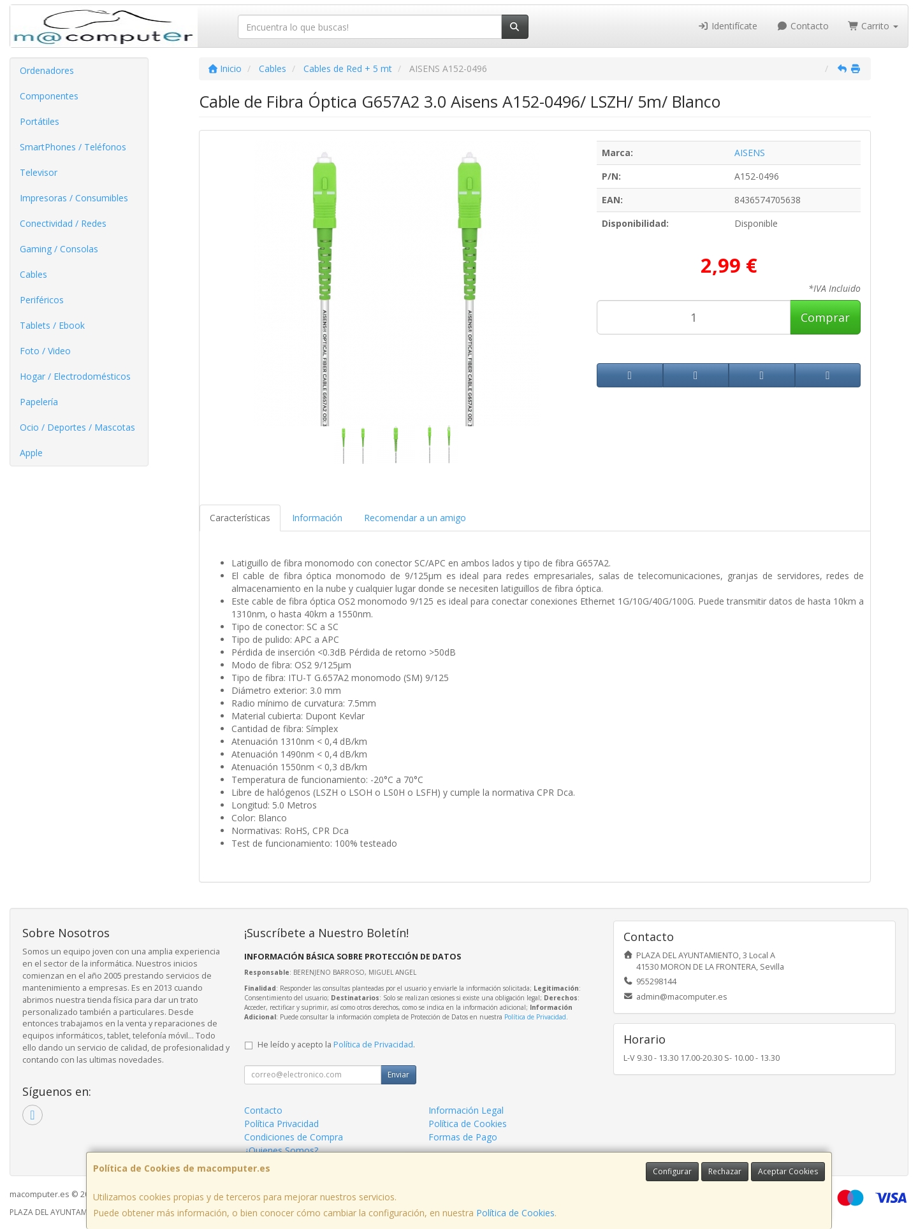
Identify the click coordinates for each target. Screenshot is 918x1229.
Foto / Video (45, 351)
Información (317, 518)
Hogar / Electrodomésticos (75, 376)
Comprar (825, 317)
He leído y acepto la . (336, 1044)
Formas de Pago (462, 1137)
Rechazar (724, 1171)
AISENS (749, 153)
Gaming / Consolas (59, 249)
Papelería (39, 402)
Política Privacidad (281, 1124)
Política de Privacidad (535, 1016)
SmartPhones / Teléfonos (73, 147)
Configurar (672, 1171)
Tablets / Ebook (52, 325)
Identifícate (728, 26)
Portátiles (39, 121)
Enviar (398, 1074)
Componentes (49, 96)
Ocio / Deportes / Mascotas (77, 427)
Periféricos (42, 300)
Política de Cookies (515, 1213)
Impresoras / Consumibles (74, 198)
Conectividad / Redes (63, 223)
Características (240, 518)
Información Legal (466, 1110)
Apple (31, 453)
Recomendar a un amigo (415, 518)
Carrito (873, 26)
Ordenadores (47, 70)
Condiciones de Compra (293, 1137)
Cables (33, 274)
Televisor (38, 172)
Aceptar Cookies (788, 1171)
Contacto (802, 26)
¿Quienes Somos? (281, 1150)
